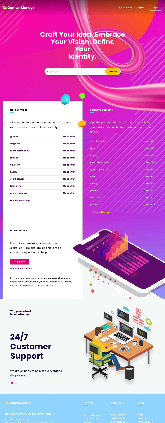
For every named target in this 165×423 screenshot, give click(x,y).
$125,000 (150, 162)
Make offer (69, 136)
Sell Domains (118, 418)
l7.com (14, 171)
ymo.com (95, 190)
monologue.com (19, 193)
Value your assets (22, 268)
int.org (93, 155)
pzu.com (94, 204)
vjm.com (94, 148)
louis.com (15, 185)
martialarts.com (19, 150)
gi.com (14, 136)
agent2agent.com (99, 169)
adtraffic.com (97, 141)
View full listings (21, 200)
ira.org (93, 183)
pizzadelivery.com (99, 162)
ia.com (14, 157)
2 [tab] (16, 383)
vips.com (15, 164)
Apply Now (19, 261)
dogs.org (15, 143)
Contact (140, 7)
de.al (92, 176)
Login (155, 7)
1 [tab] (12, 383)
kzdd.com (95, 197)
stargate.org (17, 178)
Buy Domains (125, 7)
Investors (143, 418)
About (141, 414)
